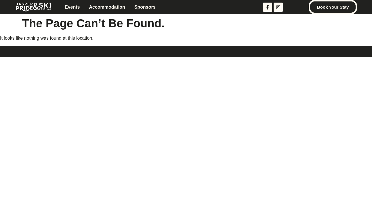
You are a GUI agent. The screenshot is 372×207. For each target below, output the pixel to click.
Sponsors (145, 7)
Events (72, 7)
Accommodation (107, 7)
